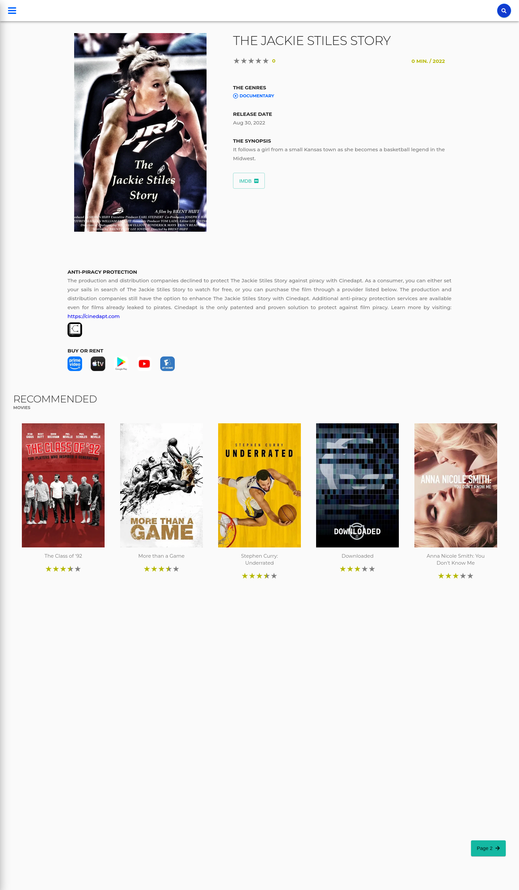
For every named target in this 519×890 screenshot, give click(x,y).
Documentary (253, 96)
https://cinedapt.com (94, 316)
